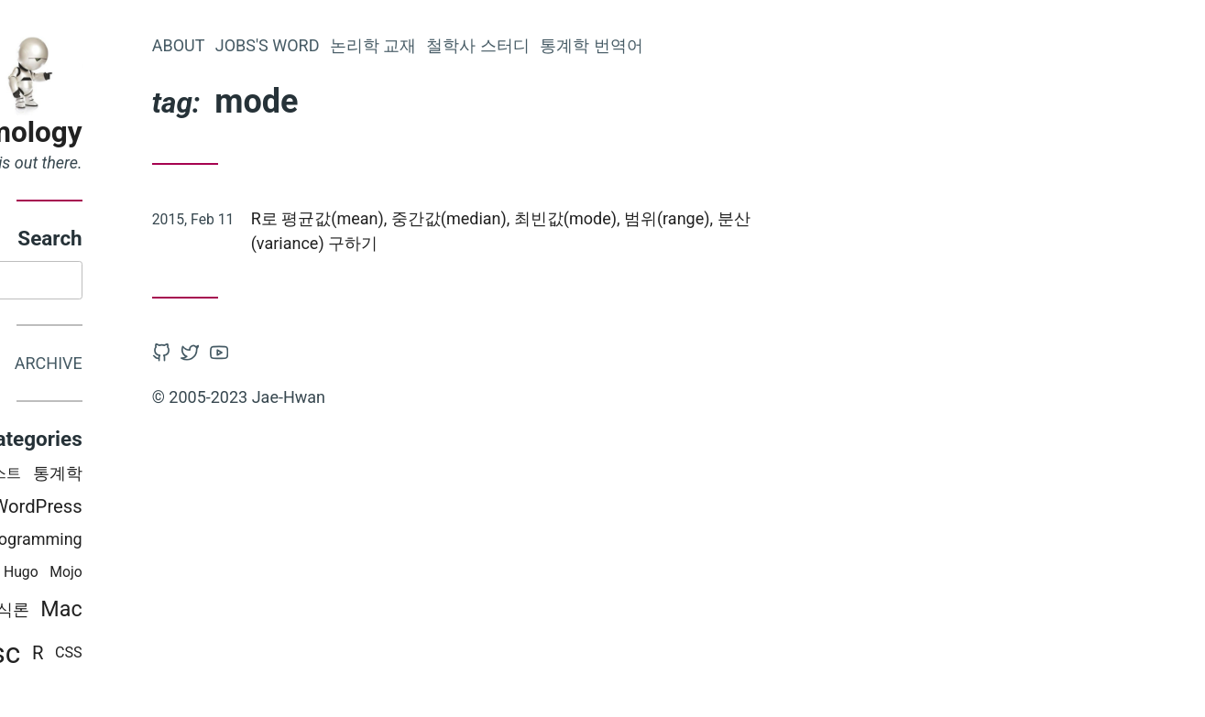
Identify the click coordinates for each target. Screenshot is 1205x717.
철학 (146, 575)
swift (87, 477)
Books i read (98, 541)
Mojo (241, 575)
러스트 (173, 476)
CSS (243, 656)
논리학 (117, 613)
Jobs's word (441, 45)
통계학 (232, 476)
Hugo (195, 575)
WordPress (212, 509)
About (352, 45)
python (54, 576)
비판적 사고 (82, 656)
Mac (236, 612)
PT (102, 575)
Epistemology (168, 132)
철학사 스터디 (652, 45)
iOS (127, 477)
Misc (164, 657)
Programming (207, 541)
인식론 (178, 613)
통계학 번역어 (765, 45)
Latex (137, 508)
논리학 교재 (547, 45)
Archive (223, 365)
